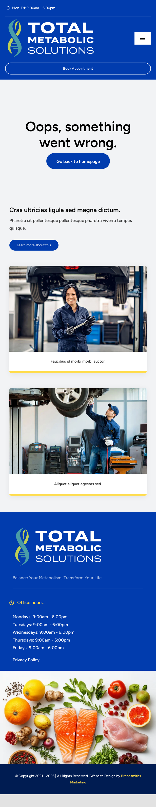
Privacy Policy (26, 659)
